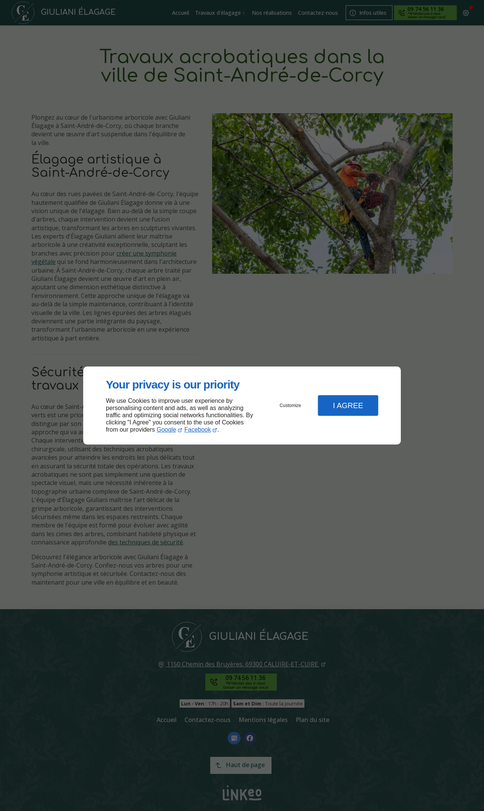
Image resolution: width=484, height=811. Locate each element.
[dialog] (242, 406)
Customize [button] (290, 405)
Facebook (198, 429)
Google (166, 429)
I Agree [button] (348, 405)
